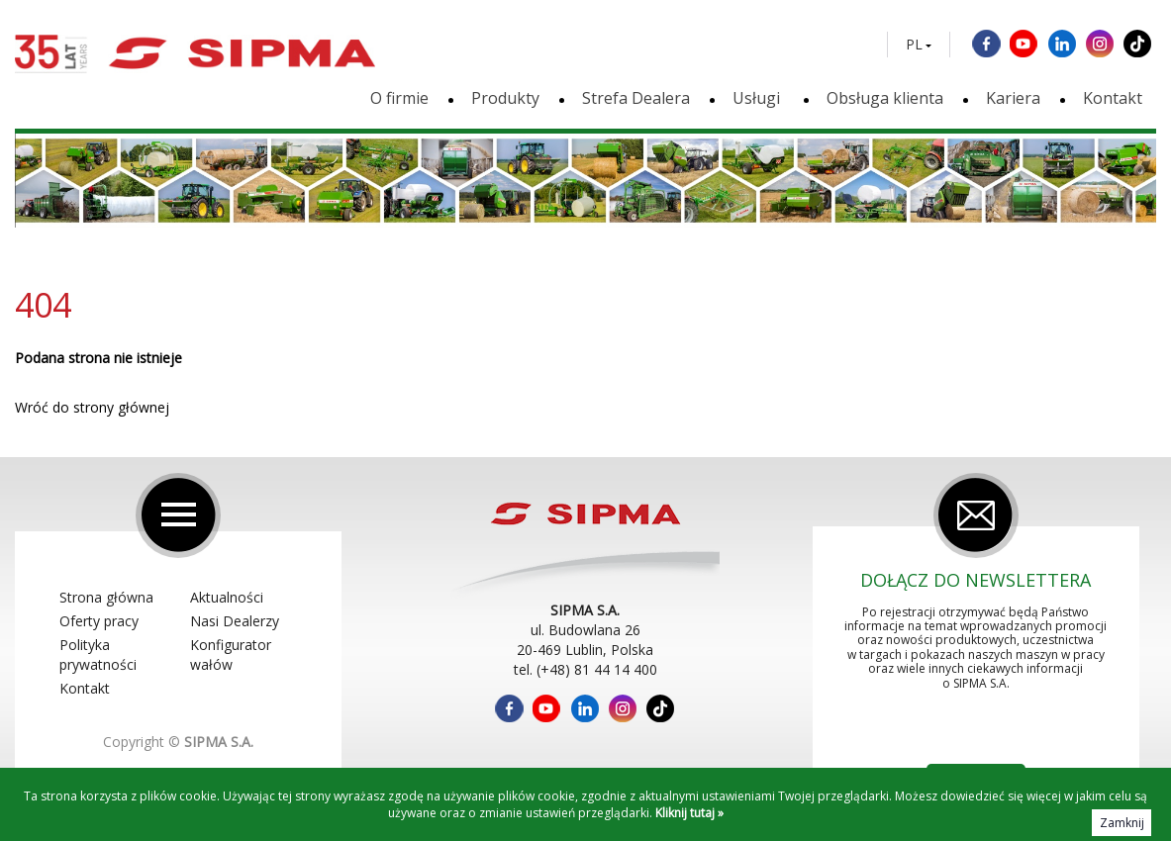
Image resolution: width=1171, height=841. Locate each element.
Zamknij (1122, 822)
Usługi (758, 98)
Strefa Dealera (636, 98)
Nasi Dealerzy (234, 620)
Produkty (505, 98)
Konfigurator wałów (230, 654)
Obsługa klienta (885, 98)
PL (914, 44)
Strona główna (106, 597)
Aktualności (226, 597)
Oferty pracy (99, 620)
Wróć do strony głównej (92, 407)
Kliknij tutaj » (689, 812)
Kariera (1013, 98)
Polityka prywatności (98, 654)
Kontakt (1112, 98)
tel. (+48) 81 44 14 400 (585, 669)
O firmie (399, 98)
